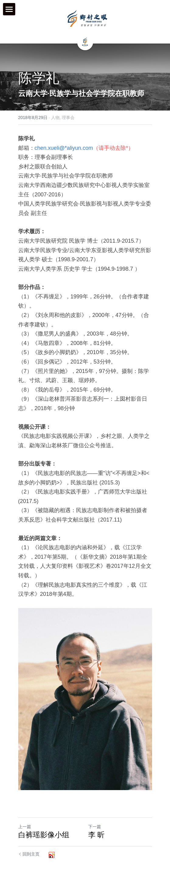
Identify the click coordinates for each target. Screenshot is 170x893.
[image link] (87, 18)
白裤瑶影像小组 (43, 835)
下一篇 (94, 826)
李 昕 (96, 835)
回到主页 (29, 854)
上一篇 (24, 826)
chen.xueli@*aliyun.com (64, 148)
